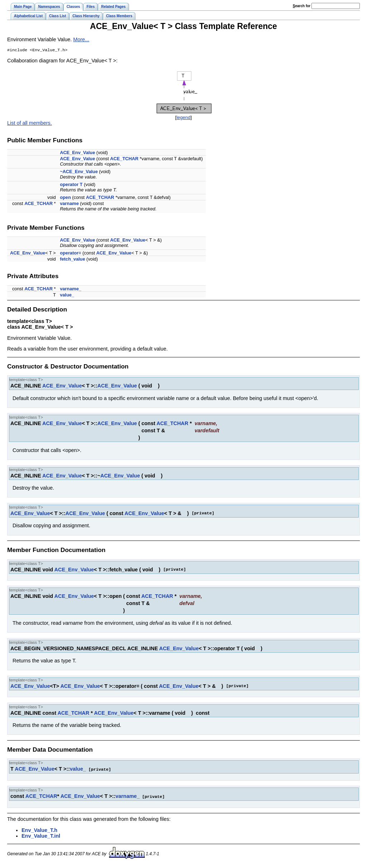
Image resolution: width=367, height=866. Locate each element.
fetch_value (72, 259)
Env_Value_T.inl (41, 836)
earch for (301, 6)
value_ (67, 295)
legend (183, 118)
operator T (71, 185)
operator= (70, 253)
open (65, 198)
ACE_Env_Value (77, 153)
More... (81, 39)
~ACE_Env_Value (79, 172)
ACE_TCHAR (124, 159)
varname (69, 204)
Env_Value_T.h (39, 830)
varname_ (70, 289)
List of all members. (29, 124)
